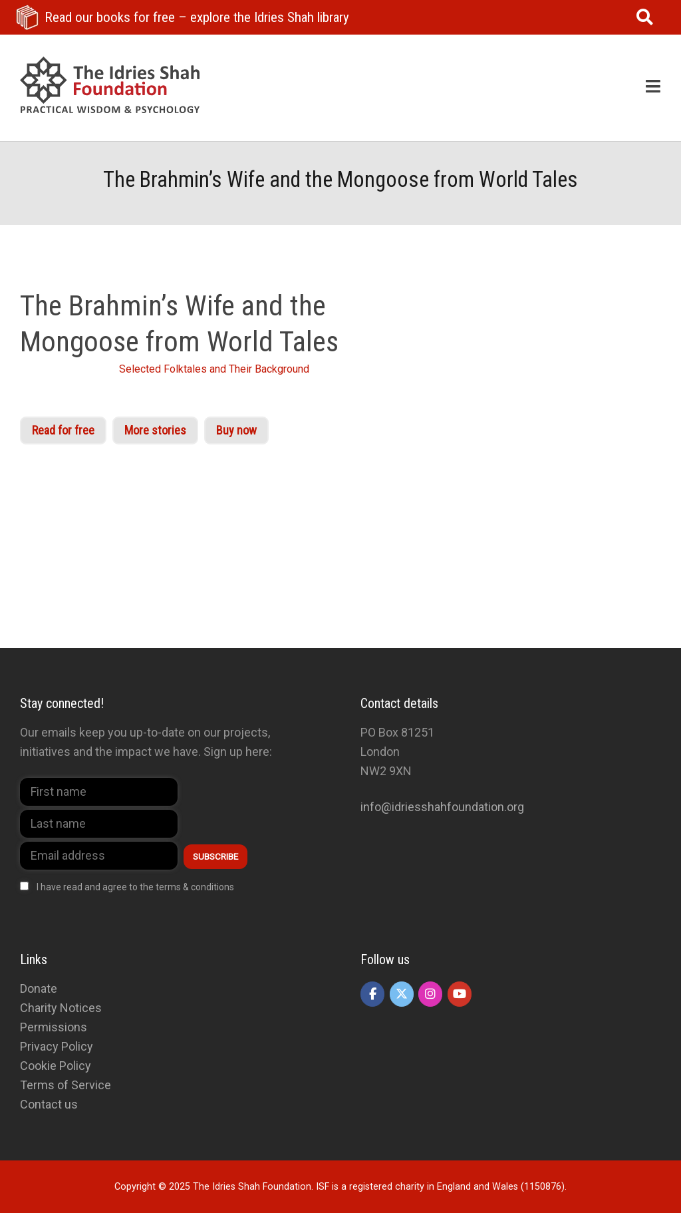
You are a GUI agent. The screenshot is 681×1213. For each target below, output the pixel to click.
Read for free (63, 430)
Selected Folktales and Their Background (214, 369)
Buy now (236, 430)
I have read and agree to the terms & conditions (135, 887)
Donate (38, 988)
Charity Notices (61, 1008)
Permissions (53, 1027)
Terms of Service (65, 1085)
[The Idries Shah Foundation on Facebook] (372, 994)
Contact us (49, 1104)
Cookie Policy (55, 1066)
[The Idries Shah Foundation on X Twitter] (402, 994)
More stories (155, 430)
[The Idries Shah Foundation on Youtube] (460, 994)
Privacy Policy (56, 1046)
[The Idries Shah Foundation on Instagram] (430, 994)
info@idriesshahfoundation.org (442, 807)
